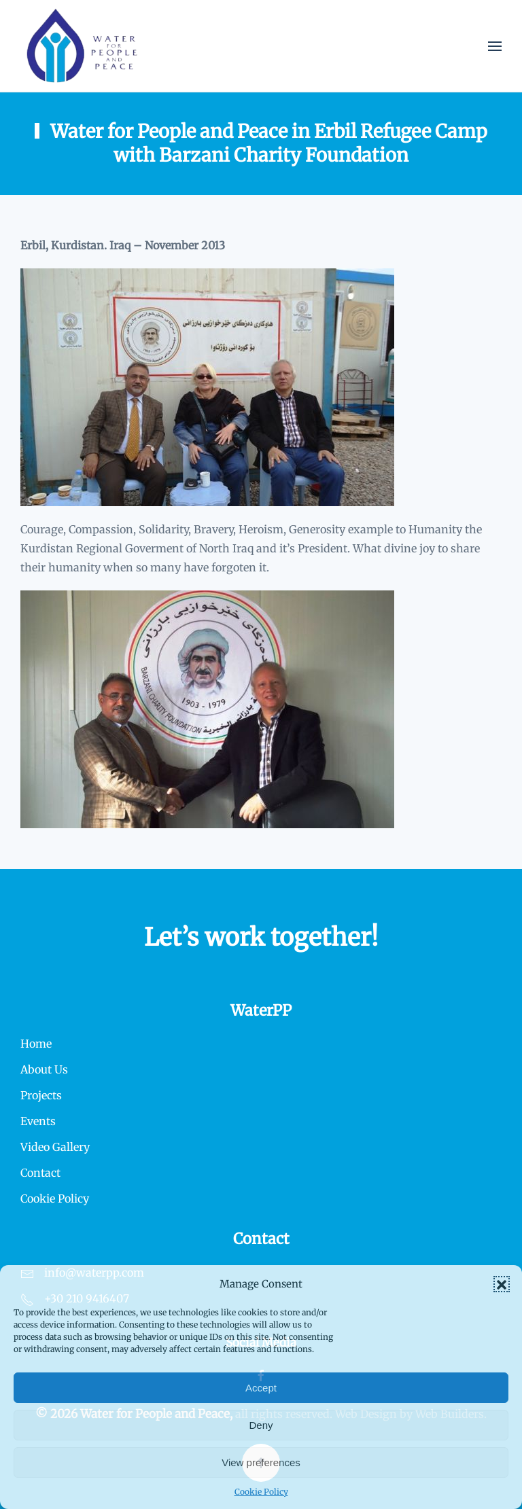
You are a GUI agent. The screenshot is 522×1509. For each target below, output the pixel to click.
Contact (40, 1172)
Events (38, 1121)
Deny (261, 1425)
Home (36, 1043)
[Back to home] (82, 46)
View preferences (261, 1462)
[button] (501, 1284)
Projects (41, 1095)
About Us (44, 1069)
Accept (261, 1387)
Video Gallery (55, 1147)
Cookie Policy (261, 1492)
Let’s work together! (261, 937)
